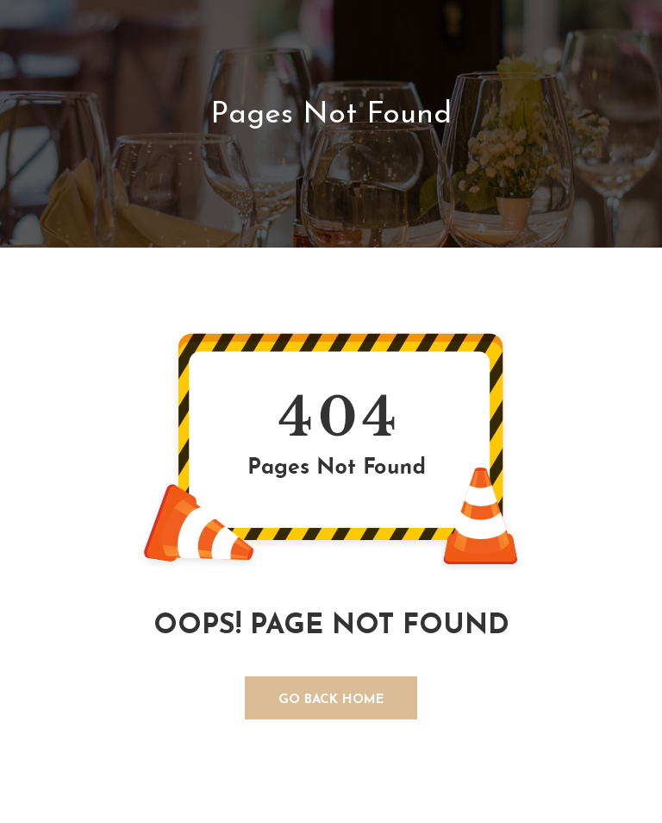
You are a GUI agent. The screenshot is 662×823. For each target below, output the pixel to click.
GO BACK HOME (331, 700)
